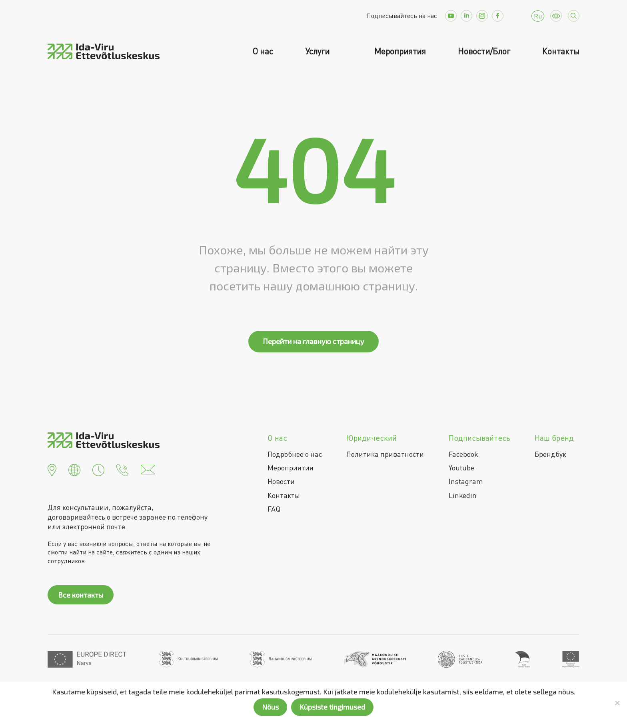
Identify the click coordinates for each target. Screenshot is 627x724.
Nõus (270, 706)
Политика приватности (385, 454)
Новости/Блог (484, 51)
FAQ (274, 508)
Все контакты (80, 594)
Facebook (463, 454)
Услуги (318, 51)
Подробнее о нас (295, 454)
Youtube (461, 467)
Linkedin (463, 495)
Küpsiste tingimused (332, 706)
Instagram (466, 481)
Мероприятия (400, 51)
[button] (52, 468)
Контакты (560, 51)
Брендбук (550, 454)
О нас (262, 51)
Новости (281, 481)
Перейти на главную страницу (313, 341)
